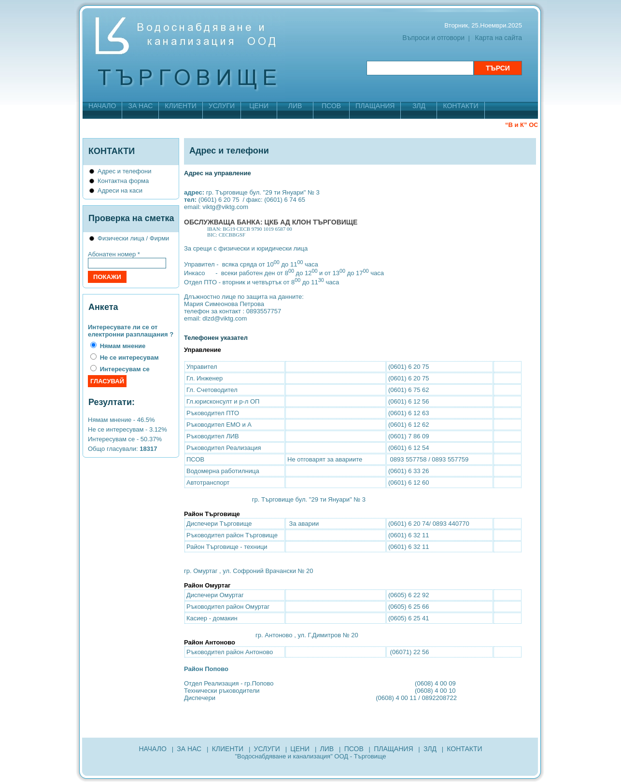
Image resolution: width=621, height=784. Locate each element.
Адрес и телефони (125, 171)
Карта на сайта (498, 38)
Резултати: (111, 402)
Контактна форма (123, 180)
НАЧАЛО (102, 106)
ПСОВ (331, 106)
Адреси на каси (120, 190)
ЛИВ (295, 106)
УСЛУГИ (222, 106)
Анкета (103, 307)
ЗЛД (418, 106)
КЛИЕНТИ (180, 106)
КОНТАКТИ (460, 106)
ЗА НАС (140, 106)
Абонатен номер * (114, 254)
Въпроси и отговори (433, 38)
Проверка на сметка (131, 218)
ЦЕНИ (258, 106)
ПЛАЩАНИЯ (375, 106)
